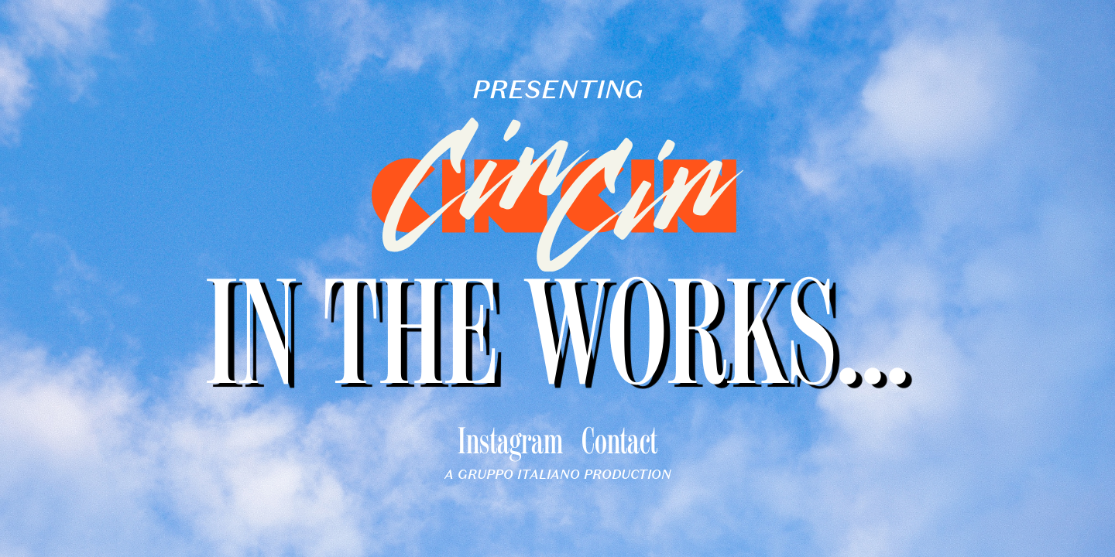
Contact (619, 444)
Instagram (510, 444)
